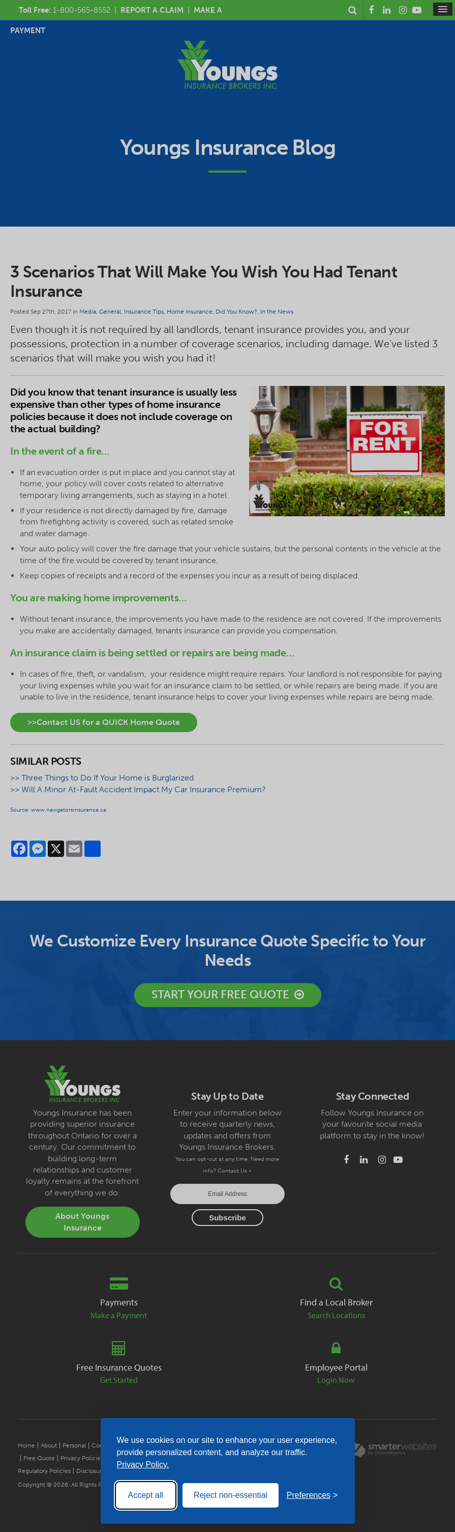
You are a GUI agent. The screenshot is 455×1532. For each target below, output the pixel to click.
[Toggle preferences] (312, 1495)
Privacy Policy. (143, 1464)
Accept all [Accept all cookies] (145, 1495)
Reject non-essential (230, 1495)
